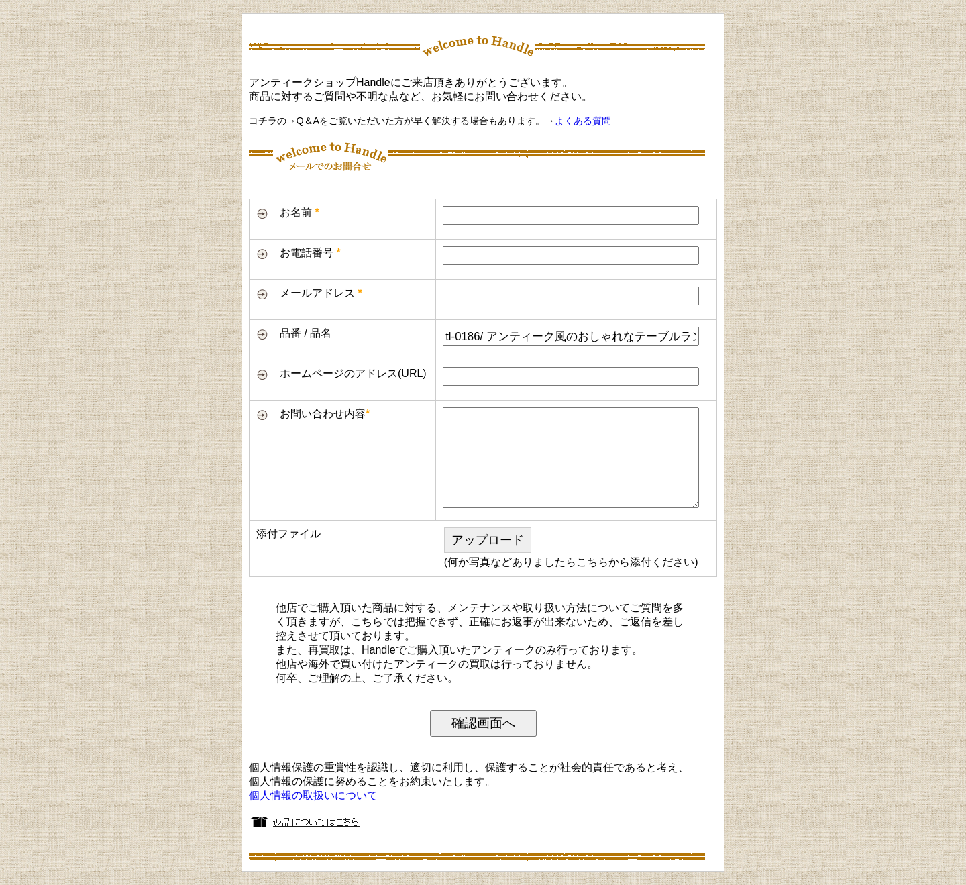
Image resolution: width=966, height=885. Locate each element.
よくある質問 (583, 120)
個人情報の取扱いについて (313, 795)
